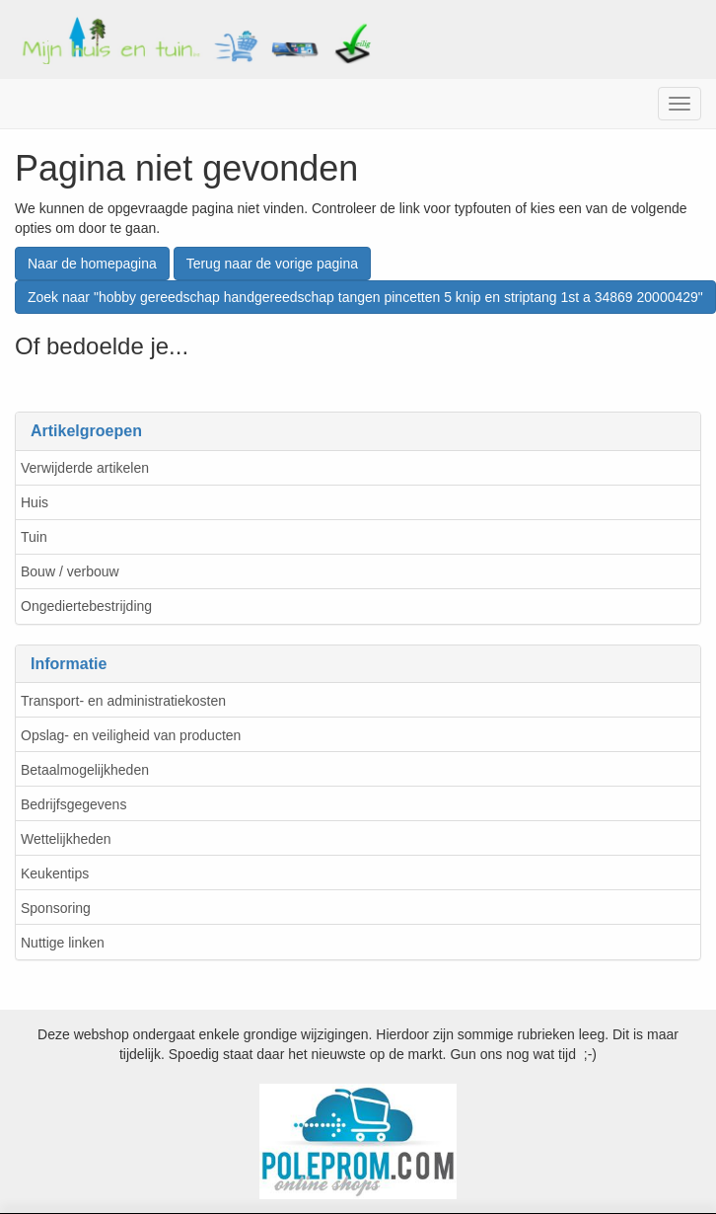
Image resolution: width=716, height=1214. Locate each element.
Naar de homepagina (92, 263)
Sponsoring (56, 908)
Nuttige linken (63, 942)
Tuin (34, 537)
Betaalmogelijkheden (85, 770)
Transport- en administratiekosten (123, 701)
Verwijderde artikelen (85, 468)
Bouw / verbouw (70, 571)
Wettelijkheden (66, 839)
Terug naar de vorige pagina (272, 263)
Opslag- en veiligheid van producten (131, 735)
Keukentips (55, 873)
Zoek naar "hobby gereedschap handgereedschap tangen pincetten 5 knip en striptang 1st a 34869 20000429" (365, 297)
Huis (34, 502)
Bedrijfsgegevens (73, 804)
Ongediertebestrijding (86, 606)
